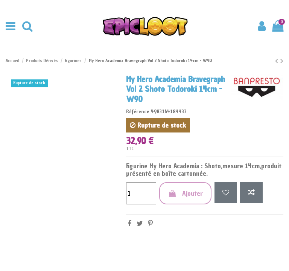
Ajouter (185, 193)
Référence (137, 111)
